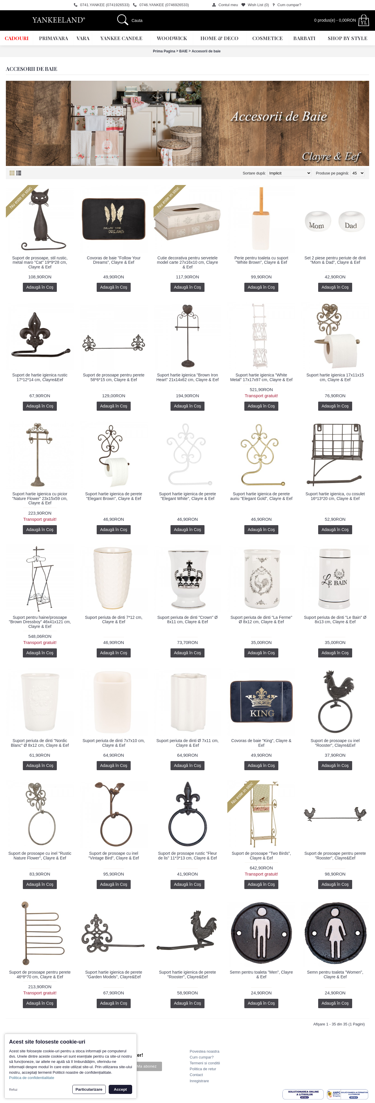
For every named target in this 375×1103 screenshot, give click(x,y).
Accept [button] (120, 1089)
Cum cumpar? (202, 1057)
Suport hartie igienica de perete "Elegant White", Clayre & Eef (187, 496)
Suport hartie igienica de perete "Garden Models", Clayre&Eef (113, 974)
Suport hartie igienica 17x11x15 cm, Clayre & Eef (335, 377)
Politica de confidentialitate (31, 1077)
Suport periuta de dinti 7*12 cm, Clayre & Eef (113, 619)
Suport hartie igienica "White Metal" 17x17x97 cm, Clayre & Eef (261, 377)
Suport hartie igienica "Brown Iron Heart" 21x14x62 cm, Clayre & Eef (187, 377)
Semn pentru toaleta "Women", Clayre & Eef (335, 974)
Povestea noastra (204, 1051)
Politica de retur (203, 1069)
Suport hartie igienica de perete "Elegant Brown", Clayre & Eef (113, 496)
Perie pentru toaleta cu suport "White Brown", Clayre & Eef (261, 260)
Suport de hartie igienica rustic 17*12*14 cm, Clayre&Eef (39, 377)
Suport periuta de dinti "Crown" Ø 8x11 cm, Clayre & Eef (187, 619)
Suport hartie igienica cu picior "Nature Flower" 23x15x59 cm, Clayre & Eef (40, 498)
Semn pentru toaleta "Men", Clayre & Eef (261, 974)
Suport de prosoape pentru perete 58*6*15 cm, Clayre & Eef (113, 377)
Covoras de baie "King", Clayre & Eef (261, 742)
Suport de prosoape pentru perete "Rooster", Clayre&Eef (335, 855)
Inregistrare (199, 1081)
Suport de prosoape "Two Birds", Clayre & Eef (261, 855)
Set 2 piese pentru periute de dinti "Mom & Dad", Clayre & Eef (335, 260)
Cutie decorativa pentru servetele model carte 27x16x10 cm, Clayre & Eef (187, 262)
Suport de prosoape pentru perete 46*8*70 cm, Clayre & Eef (40, 974)
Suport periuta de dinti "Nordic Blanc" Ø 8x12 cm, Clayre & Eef (40, 742)
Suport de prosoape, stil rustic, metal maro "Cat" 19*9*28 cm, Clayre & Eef (39, 262)
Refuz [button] (13, 1089)
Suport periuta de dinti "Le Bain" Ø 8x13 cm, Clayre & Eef (335, 619)
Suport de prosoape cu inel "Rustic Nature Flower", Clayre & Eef (39, 855)
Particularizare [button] (89, 1089)
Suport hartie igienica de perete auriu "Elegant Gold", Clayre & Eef (261, 496)
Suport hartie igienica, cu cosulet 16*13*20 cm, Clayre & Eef (335, 496)
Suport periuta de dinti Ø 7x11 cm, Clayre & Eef (187, 742)
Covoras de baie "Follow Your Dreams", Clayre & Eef (113, 260)
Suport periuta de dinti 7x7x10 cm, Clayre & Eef (114, 742)
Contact (196, 1075)
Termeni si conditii (205, 1063)
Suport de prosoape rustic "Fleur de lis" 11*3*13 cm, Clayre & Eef (187, 855)
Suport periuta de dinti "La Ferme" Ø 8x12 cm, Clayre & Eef (261, 619)
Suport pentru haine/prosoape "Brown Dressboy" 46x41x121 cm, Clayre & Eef (40, 622)
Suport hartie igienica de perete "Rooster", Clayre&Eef (187, 974)
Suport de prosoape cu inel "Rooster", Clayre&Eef (335, 742)
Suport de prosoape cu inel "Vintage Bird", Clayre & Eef (113, 855)
